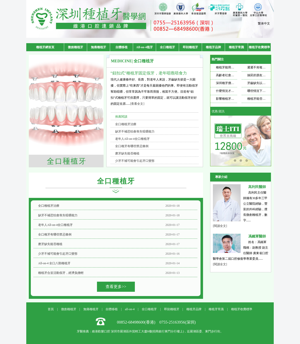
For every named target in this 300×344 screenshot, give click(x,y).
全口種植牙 (167, 47)
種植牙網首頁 (45, 47)
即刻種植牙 (190, 47)
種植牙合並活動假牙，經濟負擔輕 (61, 273)
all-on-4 (130, 309)
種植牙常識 (236, 47)
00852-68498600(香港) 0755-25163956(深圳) (156, 322)
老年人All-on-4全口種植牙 (132, 139)
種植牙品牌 (213, 47)
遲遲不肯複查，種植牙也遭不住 (268, 67)
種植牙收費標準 (259, 47)
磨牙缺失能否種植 (127, 153)
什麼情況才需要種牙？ (231, 91)
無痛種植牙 (98, 47)
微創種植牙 (75, 47)
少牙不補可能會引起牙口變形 (135, 161)
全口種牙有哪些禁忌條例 (131, 146)
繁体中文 (264, 23)
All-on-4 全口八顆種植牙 (54, 263)
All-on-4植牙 (144, 47)
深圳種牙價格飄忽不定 (231, 83)
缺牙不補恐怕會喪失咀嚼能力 (135, 131)
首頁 (51, 309)
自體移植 (121, 47)
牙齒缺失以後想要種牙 (262, 83)
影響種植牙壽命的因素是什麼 (235, 98)
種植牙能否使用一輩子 (262, 98)
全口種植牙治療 (125, 124)
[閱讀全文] (220, 226)
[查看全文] (137, 103)
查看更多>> (116, 286)
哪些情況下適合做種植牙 (264, 91)
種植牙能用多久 (226, 67)
